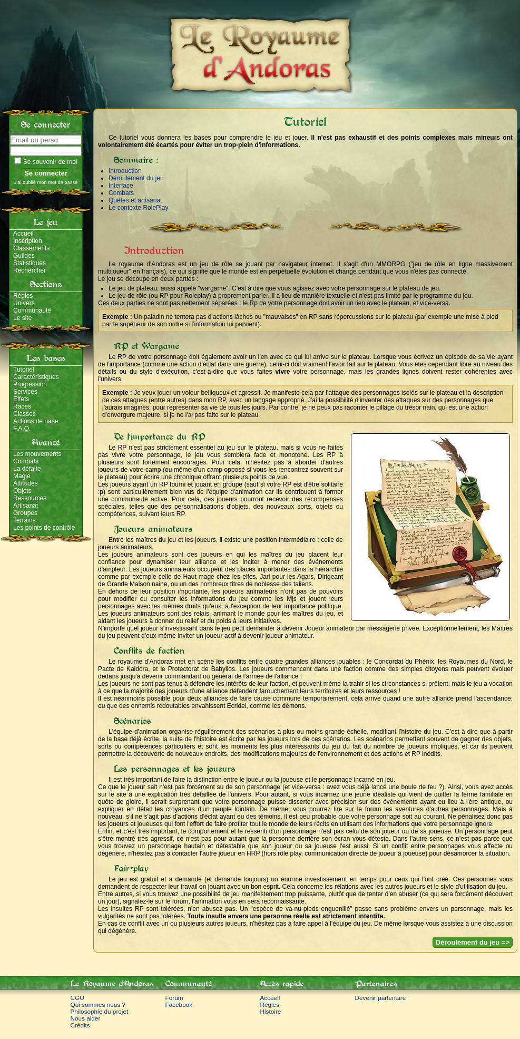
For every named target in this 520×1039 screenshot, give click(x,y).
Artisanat (25, 505)
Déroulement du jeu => (472, 942)
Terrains (24, 520)
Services (25, 391)
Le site (22, 318)
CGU (77, 997)
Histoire (270, 1011)
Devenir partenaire (380, 997)
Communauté (32, 310)
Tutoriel (23, 369)
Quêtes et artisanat (135, 200)
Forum (174, 997)
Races (22, 406)
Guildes (24, 255)
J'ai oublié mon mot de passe (46, 182)
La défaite (27, 468)
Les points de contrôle (44, 527)
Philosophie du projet (100, 1011)
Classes (24, 413)
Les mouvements (37, 454)
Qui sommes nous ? (98, 1004)
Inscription (27, 241)
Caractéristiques (36, 377)
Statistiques (29, 263)
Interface (121, 185)
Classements (31, 248)
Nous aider (86, 1018)
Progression (30, 384)
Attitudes (25, 483)
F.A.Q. (22, 428)
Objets (22, 490)
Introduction (125, 170)
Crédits (80, 1025)
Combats (25, 461)
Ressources (29, 498)
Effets (21, 399)
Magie (22, 476)
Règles (23, 295)
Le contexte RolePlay (138, 207)
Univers (24, 303)
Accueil (23, 233)
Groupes (25, 513)
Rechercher (29, 270)
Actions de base (35, 421)
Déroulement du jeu (136, 178)
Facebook (179, 1004)
